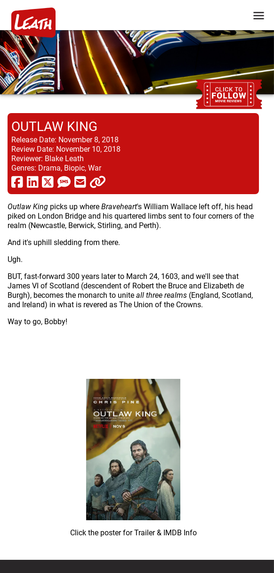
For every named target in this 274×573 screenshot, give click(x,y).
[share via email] (80, 181)
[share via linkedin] (33, 181)
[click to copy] (97, 181)
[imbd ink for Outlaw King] (133, 454)
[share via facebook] (17, 181)
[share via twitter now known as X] (48, 181)
